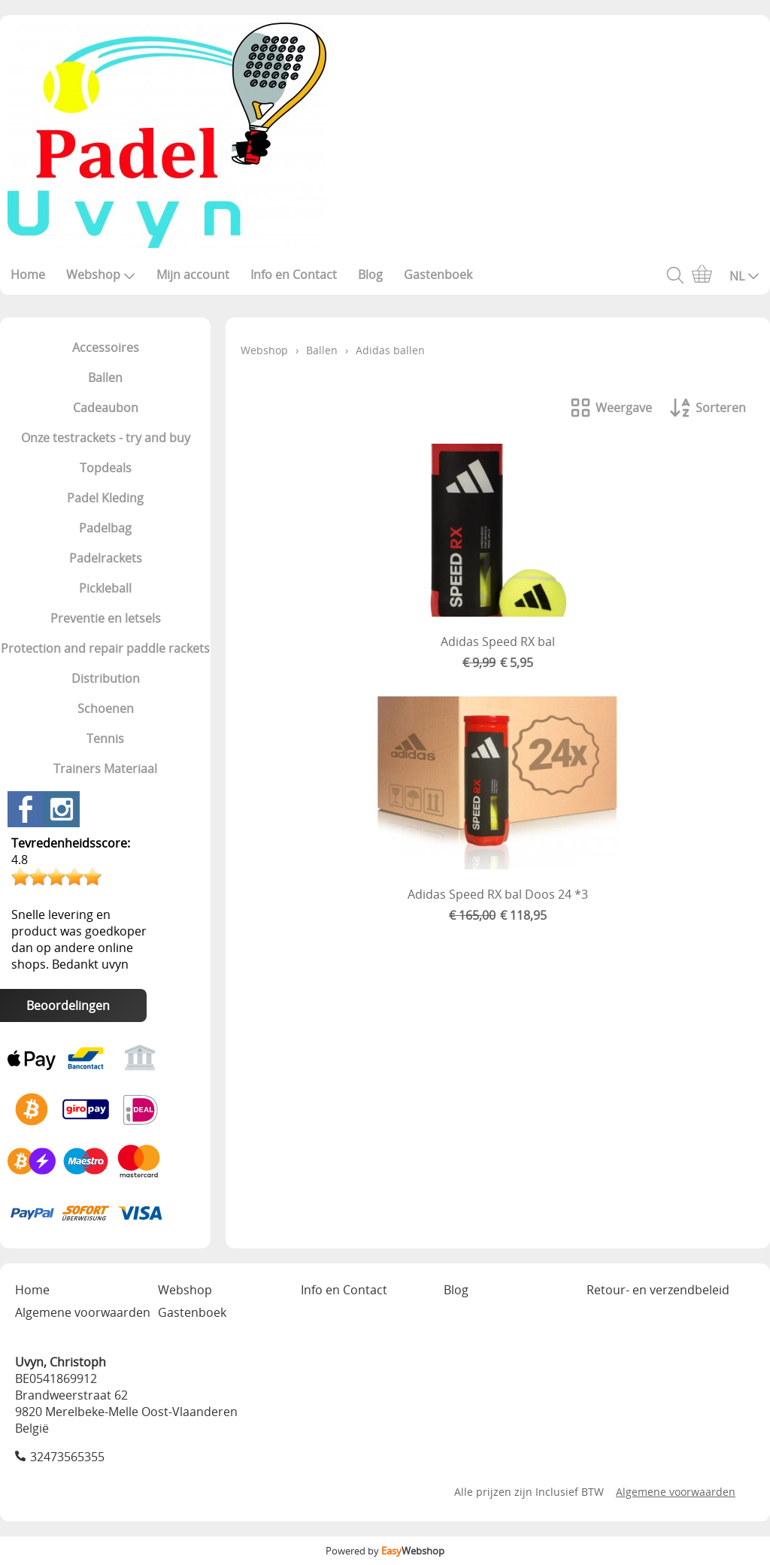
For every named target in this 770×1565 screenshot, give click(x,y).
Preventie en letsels (105, 618)
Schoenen (105, 708)
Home (28, 274)
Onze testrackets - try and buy (105, 437)
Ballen (105, 377)
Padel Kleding (105, 498)
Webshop (100, 274)
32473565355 (67, 1456)
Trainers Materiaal (105, 768)
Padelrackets (105, 558)
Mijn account (192, 274)
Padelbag (105, 528)
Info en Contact (293, 274)
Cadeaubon (105, 407)
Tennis (105, 738)
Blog (370, 274)
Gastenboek (438, 274)
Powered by (385, 1550)
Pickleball (105, 588)
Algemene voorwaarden (82, 1312)
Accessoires (105, 347)
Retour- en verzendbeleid (658, 1289)
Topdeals (106, 467)
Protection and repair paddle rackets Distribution (105, 663)
